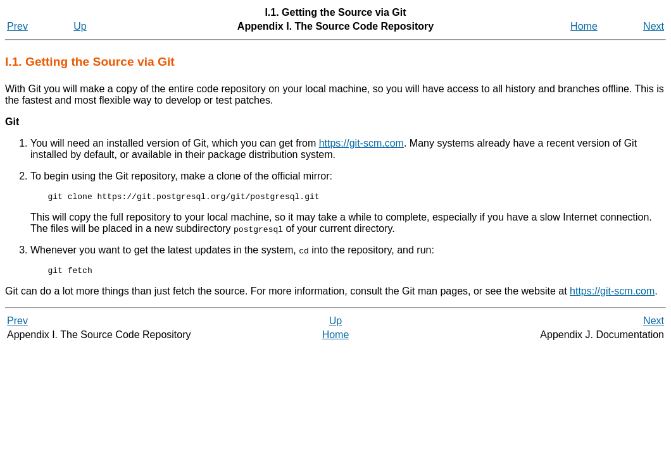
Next (653, 26)
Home (584, 26)
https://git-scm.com (361, 143)
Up (79, 26)
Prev (17, 26)
